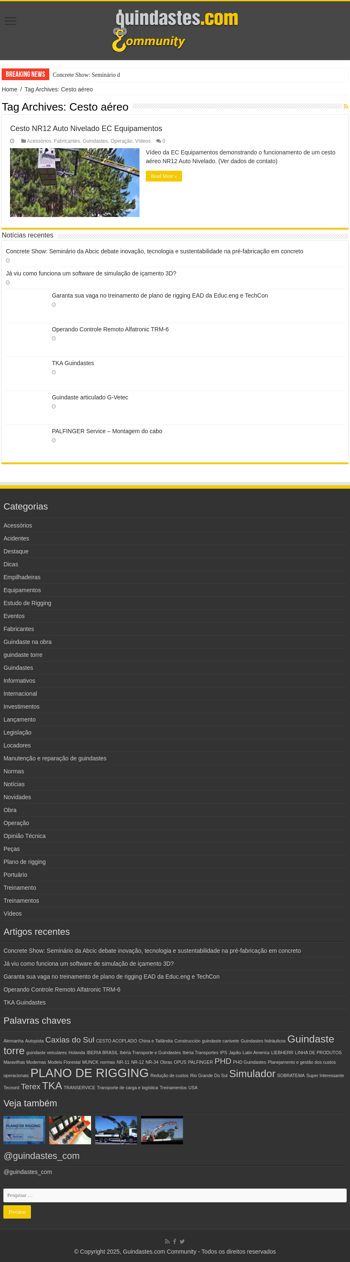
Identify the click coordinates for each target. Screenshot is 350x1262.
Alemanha (13, 1040)
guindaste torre (22, 654)
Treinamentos (21, 900)
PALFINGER (200, 1062)
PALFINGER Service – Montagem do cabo (107, 431)
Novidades (17, 797)
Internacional (20, 693)
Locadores (16, 745)
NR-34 (152, 1062)
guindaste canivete (220, 1040)
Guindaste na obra (27, 642)
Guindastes (95, 141)
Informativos (19, 680)
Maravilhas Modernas (24, 1062)
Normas (13, 771)
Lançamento (19, 719)
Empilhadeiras (22, 577)
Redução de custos (169, 1075)
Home (9, 89)
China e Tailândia (156, 1040)
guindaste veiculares (46, 1052)
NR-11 (123, 1062)
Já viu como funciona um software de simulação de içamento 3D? (91, 273)
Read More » (164, 176)
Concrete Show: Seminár (82, 75)
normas (107, 1062)
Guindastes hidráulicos (263, 1040)
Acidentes (16, 538)
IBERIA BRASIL (102, 1052)
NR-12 (137, 1062)
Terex (31, 1086)
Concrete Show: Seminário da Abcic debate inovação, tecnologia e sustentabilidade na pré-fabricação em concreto (154, 251)
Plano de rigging (24, 861)
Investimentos (21, 706)
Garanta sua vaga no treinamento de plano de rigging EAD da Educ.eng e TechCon (160, 295)
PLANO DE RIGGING (89, 1073)
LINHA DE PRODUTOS (318, 1052)
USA (193, 1087)
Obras (166, 1062)
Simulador (252, 1073)
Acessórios (39, 141)
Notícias (14, 784)
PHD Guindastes (249, 1062)
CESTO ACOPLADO (116, 1040)
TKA (52, 1085)
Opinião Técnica (24, 836)
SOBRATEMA (291, 1075)
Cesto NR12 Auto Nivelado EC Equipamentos (86, 128)
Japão (235, 1052)
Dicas (10, 564)
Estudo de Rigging (27, 603)
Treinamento (19, 887)
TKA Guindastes (73, 363)
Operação (121, 141)
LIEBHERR (282, 1052)
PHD (223, 1061)
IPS (223, 1052)
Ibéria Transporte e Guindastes (150, 1052)
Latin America (256, 1052)
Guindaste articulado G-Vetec (90, 397)
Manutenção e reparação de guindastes (55, 758)
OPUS (180, 1062)
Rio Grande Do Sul (208, 1075)
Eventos (14, 616)
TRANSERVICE (80, 1087)
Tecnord (11, 1087)
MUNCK (90, 1062)
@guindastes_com (41, 1156)
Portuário (15, 874)
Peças (11, 849)
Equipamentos (22, 590)
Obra (9, 810)
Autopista (34, 1040)
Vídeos (143, 141)
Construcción (187, 1040)
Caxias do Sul (70, 1039)
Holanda (76, 1052)
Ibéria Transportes (200, 1052)
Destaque (15, 551)
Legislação (17, 732)
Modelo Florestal (64, 1062)
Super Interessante (325, 1075)
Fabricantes (67, 141)
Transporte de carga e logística (127, 1087)
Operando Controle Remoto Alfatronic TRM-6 (110, 329)
